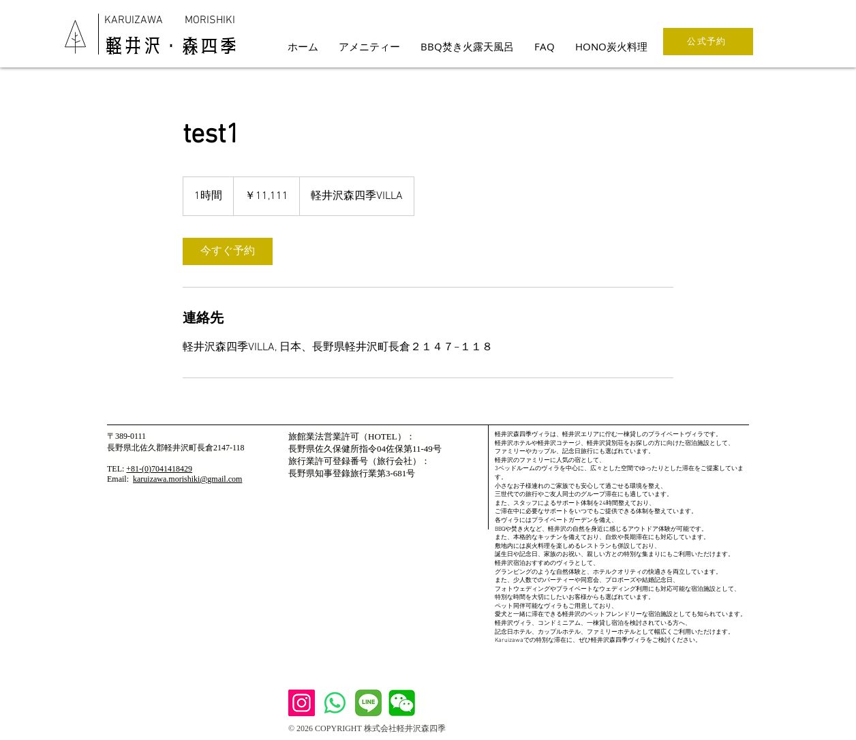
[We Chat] (401, 703)
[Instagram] (301, 703)
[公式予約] (708, 41)
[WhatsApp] (335, 703)
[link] (228, 251)
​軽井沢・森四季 (171, 45)
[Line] (368, 703)
